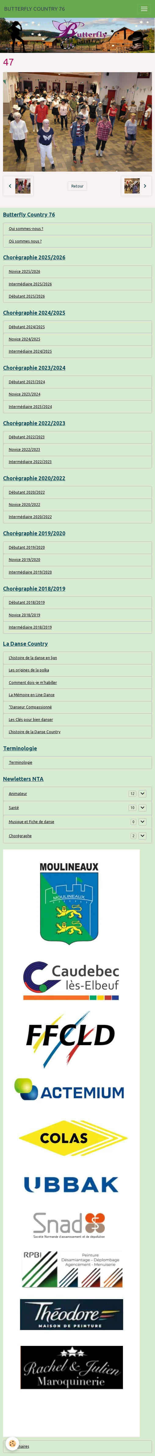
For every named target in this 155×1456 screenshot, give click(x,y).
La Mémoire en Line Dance (32, 695)
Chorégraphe (20, 836)
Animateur (18, 794)
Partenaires (19, 1446)
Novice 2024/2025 (24, 339)
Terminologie (20, 762)
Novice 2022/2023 (24, 449)
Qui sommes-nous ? (26, 229)
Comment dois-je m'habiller (33, 683)
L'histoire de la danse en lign (33, 658)
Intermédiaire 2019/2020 (30, 572)
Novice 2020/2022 (24, 505)
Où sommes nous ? (25, 241)
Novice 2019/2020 (24, 560)
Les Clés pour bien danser (31, 720)
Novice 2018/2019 (24, 615)
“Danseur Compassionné (30, 707)
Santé (14, 808)
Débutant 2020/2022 (27, 492)
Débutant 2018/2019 (27, 602)
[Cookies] (12, 1443)
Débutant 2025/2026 (27, 296)
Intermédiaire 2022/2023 (30, 462)
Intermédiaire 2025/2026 (30, 284)
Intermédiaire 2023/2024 (30, 407)
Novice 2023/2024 (24, 394)
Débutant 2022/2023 (27, 437)
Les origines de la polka (29, 670)
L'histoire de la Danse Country (34, 732)
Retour (77, 186)
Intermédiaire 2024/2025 (30, 351)
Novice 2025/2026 (24, 271)
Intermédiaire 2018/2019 (30, 627)
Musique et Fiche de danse (31, 822)
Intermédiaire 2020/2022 (30, 517)
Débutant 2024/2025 (27, 327)
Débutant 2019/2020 (27, 547)
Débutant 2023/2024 (27, 382)
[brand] (34, 9)
